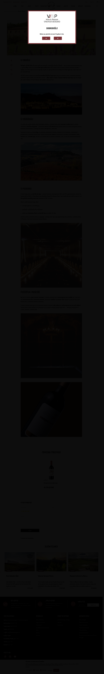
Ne (57, 38)
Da (46, 38)
